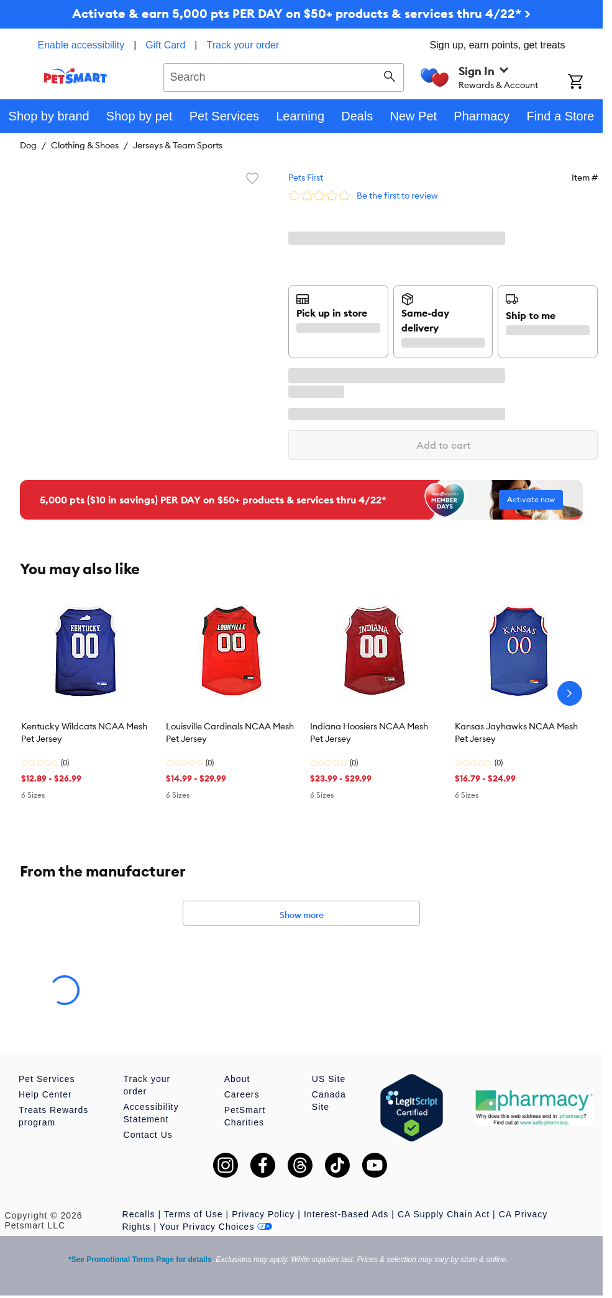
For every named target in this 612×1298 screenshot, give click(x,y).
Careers (242, 1094)
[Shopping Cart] (585, 82)
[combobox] (283, 75)
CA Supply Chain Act (444, 1214)
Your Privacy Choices (216, 1227)
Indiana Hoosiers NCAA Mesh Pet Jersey (369, 732)
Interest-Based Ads (346, 1214)
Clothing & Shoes (85, 145)
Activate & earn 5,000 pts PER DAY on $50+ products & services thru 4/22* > (301, 13)
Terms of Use (193, 1214)
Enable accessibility (81, 45)
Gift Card (165, 45)
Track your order (243, 45)
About (237, 1079)
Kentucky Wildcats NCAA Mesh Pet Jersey (84, 732)
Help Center (45, 1094)
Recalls (138, 1214)
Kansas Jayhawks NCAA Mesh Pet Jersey (516, 732)
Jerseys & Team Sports (177, 145)
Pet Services (47, 1079)
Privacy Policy (263, 1214)
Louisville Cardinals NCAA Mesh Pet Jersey (230, 732)
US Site (328, 1079)
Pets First (305, 177)
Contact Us (148, 1135)
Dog (28, 145)
